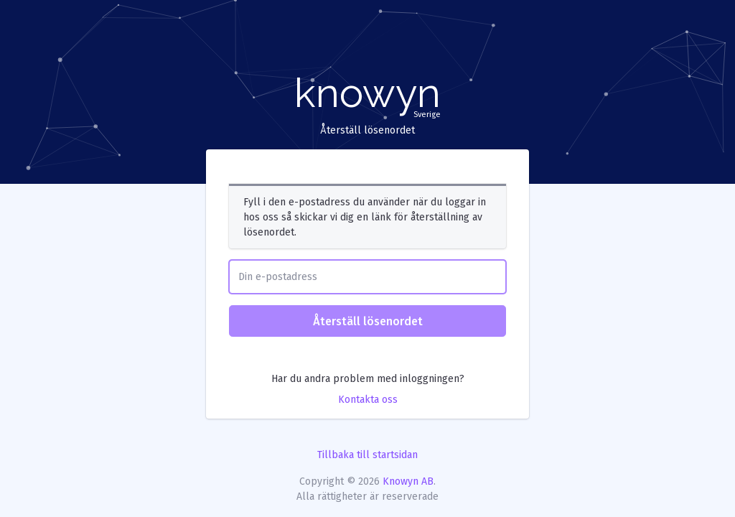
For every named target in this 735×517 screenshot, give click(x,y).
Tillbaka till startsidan (367, 455)
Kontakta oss (368, 399)
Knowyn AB (408, 481)
